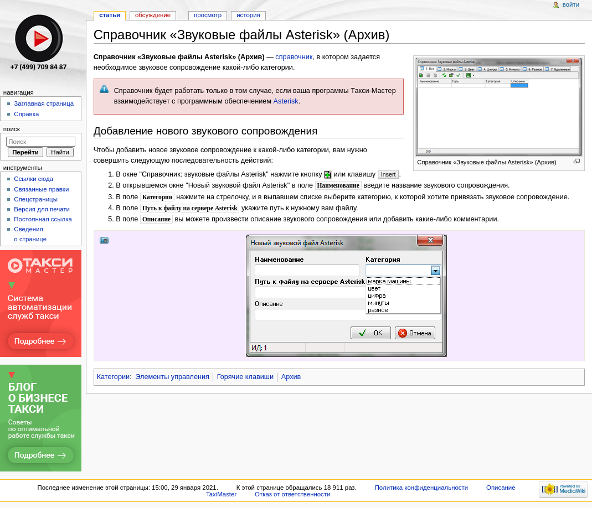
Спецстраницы (36, 199)
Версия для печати (42, 209)
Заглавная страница (44, 103)
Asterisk (286, 101)
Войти (571, 4)
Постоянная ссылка (42, 219)
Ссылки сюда (33, 178)
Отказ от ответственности (292, 494)
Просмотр (208, 15)
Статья (109, 15)
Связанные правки (41, 189)
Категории (113, 377)
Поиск (11, 129)
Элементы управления (172, 377)
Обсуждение (153, 15)
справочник (293, 57)
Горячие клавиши (245, 377)
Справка (26, 114)
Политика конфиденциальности (422, 487)
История (248, 15)
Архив (291, 377)
